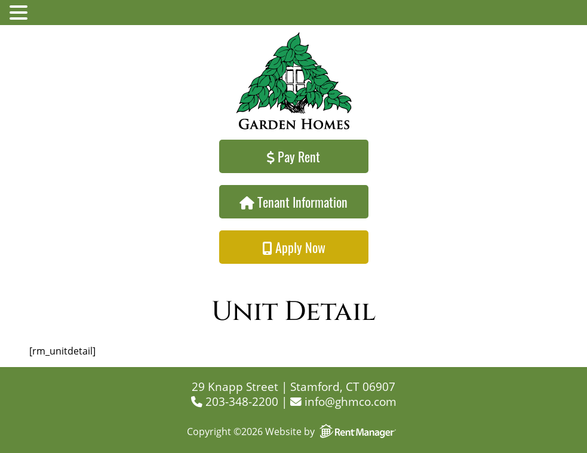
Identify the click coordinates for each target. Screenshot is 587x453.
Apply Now (293, 247)
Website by (333, 431)
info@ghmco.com (343, 401)
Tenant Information (293, 201)
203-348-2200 (234, 401)
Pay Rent (293, 156)
